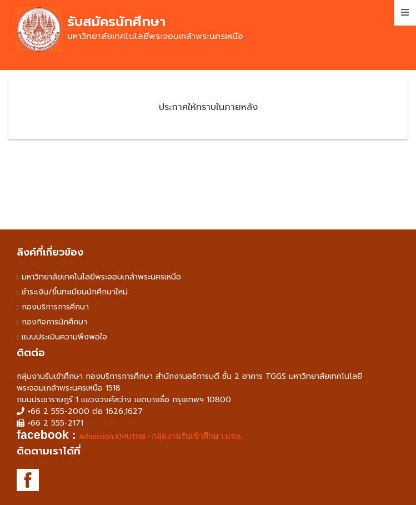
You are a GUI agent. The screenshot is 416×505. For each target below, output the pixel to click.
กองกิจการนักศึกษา (54, 322)
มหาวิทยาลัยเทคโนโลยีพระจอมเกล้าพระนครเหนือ (101, 277)
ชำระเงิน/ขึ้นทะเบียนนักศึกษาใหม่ (75, 292)
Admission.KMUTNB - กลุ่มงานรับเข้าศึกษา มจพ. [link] (161, 436)
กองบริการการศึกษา (55, 307)
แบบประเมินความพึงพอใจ (64, 337)
